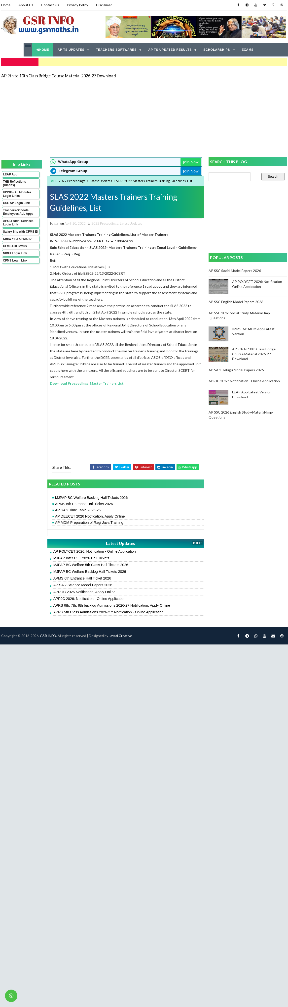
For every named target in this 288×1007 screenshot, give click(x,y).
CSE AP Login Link (16, 203)
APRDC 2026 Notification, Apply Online (84, 592)
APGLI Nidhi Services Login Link (18, 222)
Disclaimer (104, 5)
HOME (42, 50)
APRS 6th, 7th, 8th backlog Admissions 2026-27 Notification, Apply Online (111, 605)
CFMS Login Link (15, 260)
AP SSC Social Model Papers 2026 (235, 270)
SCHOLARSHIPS (216, 50)
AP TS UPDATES (71, 50)
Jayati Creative (120, 636)
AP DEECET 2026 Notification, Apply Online (90, 516)
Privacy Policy (77, 5)
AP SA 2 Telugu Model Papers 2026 (236, 370)
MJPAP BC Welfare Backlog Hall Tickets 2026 (91, 498)
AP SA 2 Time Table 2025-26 (78, 510)
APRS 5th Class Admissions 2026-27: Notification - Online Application (108, 612)
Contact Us (50, 5)
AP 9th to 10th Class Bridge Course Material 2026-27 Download (58, 75)
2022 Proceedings (72, 181)
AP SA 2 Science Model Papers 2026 (82, 585)
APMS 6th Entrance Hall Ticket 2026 (84, 504)
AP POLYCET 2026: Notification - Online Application (94, 551)
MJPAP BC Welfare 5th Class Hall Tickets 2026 (90, 565)
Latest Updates (101, 181)
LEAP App (10, 174)
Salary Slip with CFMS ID (20, 231)
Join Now (190, 161)
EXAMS (248, 50)
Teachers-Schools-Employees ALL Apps (18, 212)
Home (5, 5)
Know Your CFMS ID (17, 239)
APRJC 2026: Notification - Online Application (89, 599)
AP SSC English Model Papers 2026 (236, 302)
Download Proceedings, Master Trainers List (87, 383)
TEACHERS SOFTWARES (116, 50)
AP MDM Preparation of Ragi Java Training (89, 523)
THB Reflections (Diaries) (14, 183)
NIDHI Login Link (15, 253)
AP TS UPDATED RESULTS (170, 50)
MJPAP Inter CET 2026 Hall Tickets (81, 558)
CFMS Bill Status (15, 246)
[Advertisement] (92, 117)
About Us (25, 5)
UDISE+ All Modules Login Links (17, 194)
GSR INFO (48, 636)
